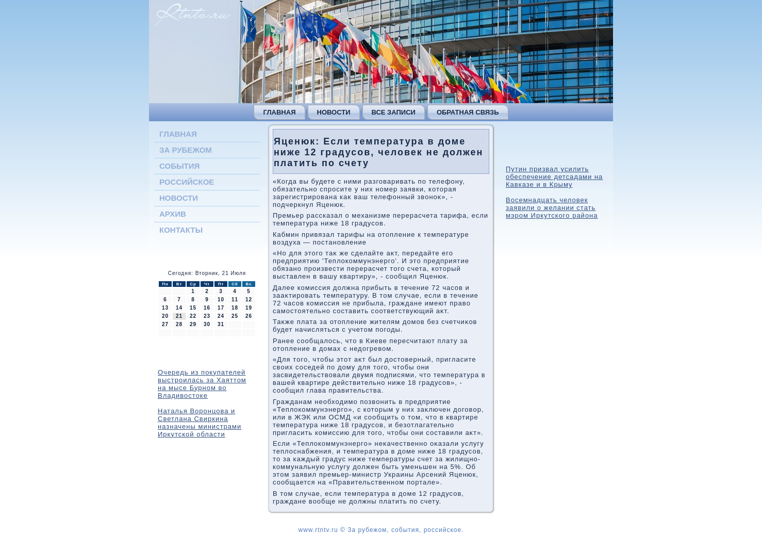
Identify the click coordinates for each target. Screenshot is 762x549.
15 (193, 308)
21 (179, 316)
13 (165, 308)
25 (234, 316)
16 (207, 308)
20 (165, 316)
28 (179, 324)
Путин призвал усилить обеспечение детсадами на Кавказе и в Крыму (554, 176)
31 (221, 324)
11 (234, 299)
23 (207, 316)
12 (248, 299)
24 (221, 316)
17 (221, 308)
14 (179, 308)
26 (248, 316)
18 (234, 308)
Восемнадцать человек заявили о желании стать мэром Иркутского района (552, 207)
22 (193, 316)
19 (248, 308)
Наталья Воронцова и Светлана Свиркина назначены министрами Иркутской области (199, 422)
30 (207, 324)
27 (165, 324)
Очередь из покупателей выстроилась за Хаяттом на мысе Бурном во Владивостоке (202, 383)
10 (221, 299)
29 (193, 324)
